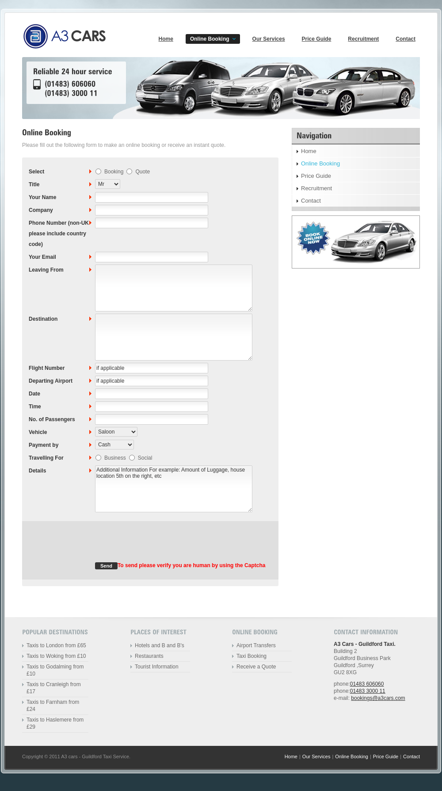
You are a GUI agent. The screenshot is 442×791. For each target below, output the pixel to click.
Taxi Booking (251, 656)
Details (37, 471)
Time (35, 406)
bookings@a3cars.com (378, 698)
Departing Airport (50, 381)
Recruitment (363, 39)
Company (41, 210)
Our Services (268, 39)
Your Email (42, 257)
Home (166, 39)
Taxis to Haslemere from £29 (55, 723)
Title (34, 184)
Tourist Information (157, 667)
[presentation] (162, 545)
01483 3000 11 (367, 691)
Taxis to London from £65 (56, 645)
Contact (405, 39)
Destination (43, 319)
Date (34, 394)
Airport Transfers (256, 645)
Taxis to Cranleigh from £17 (54, 688)
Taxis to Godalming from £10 (55, 670)
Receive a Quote (256, 667)
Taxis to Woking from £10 (56, 656)
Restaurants (149, 656)
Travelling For (46, 458)
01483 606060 (367, 684)
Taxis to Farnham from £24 (53, 705)
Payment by (43, 445)
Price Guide (317, 39)
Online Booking (209, 39)
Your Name (42, 197)
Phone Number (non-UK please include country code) (59, 233)
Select (36, 172)
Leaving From (46, 270)
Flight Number (47, 368)
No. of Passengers (52, 419)
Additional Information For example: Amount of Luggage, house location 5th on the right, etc (173, 488)
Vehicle (38, 432)
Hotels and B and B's (159, 645)
